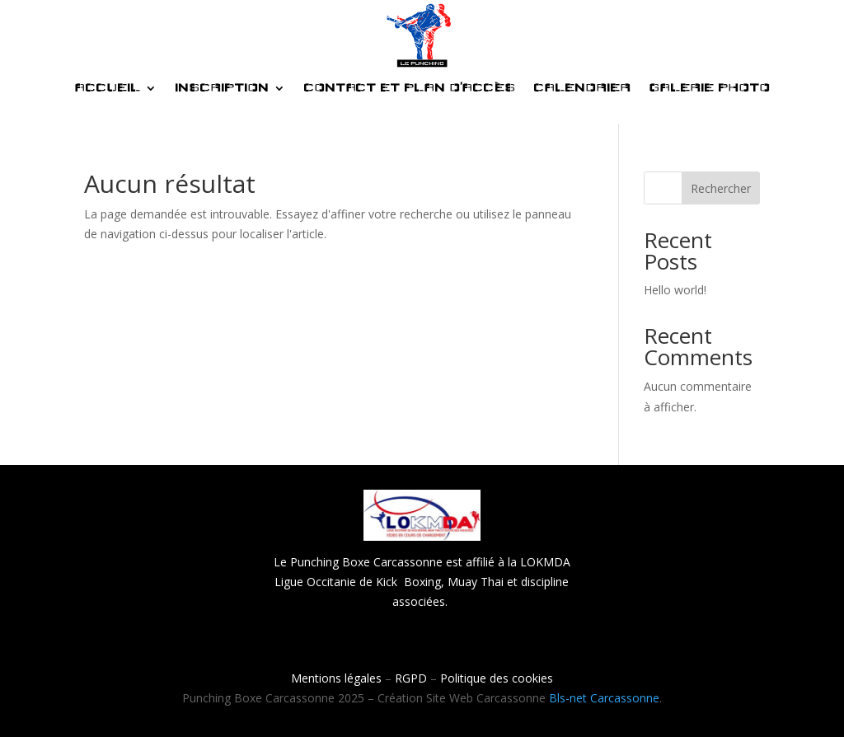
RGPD (411, 678)
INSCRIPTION (222, 88)
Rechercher (721, 188)
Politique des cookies (496, 678)
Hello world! (675, 290)
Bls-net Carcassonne (604, 698)
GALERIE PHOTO (709, 88)
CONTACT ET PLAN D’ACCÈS (409, 88)
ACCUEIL (107, 88)
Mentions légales (336, 678)
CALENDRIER (582, 88)
